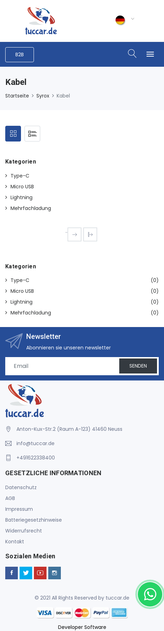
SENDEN (138, 365)
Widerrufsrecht (23, 530)
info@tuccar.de (35, 443)
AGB (10, 498)
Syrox (42, 95)
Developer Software (82, 627)
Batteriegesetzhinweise (33, 519)
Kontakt (14, 541)
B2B (19, 54)
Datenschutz (21, 487)
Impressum (19, 509)
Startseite (17, 95)
